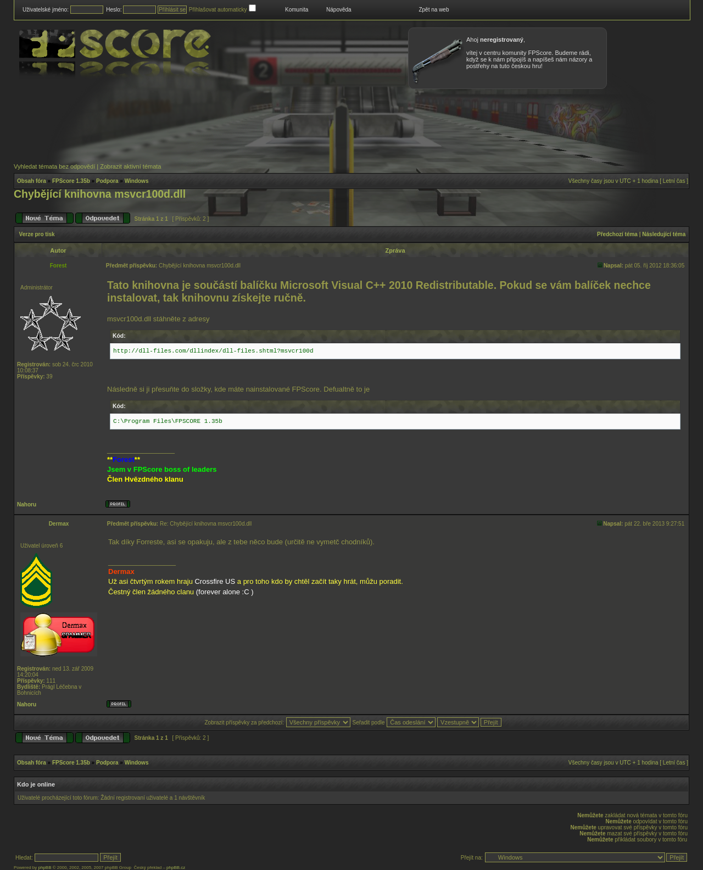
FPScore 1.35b (71, 181)
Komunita (296, 10)
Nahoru (26, 504)
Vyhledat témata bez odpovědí (54, 166)
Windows (137, 181)
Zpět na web (434, 10)
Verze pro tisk (37, 234)
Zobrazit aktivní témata (130, 166)
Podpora (107, 181)
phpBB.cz (175, 867)
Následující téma (663, 234)
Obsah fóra (31, 181)
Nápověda (339, 10)
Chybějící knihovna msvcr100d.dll (100, 194)
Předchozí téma (617, 234)
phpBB (44, 867)
